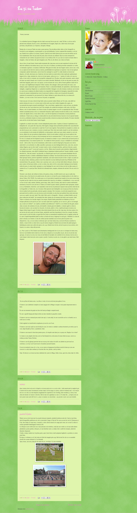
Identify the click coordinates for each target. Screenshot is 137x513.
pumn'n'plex (25, 414)
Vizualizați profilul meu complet (103, 67)
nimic (22, 384)
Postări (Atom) (30, 509)
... (20, 297)
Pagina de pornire (43, 505)
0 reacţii (33, 284)
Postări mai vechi (74, 505)
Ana (23, 284)
